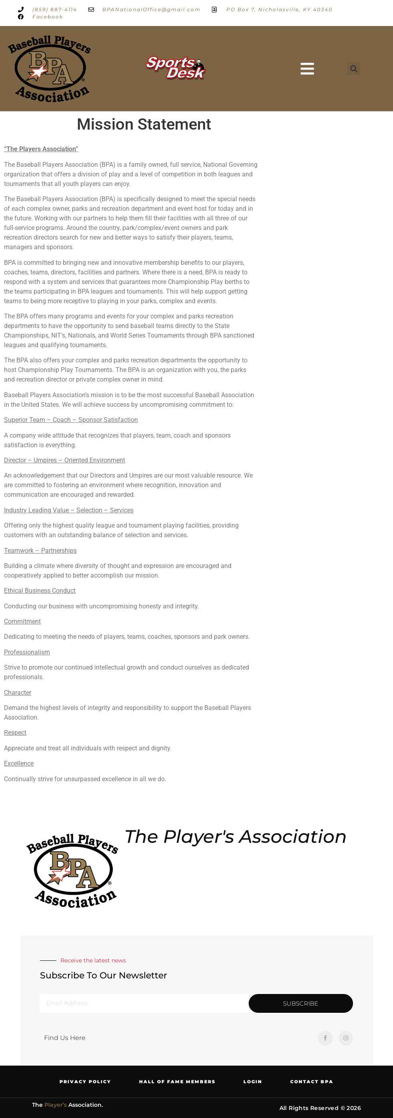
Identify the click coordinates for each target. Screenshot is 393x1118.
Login (252, 1081)
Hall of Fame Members (177, 1081)
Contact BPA (311, 1081)
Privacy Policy (85, 1081)
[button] (307, 68)
